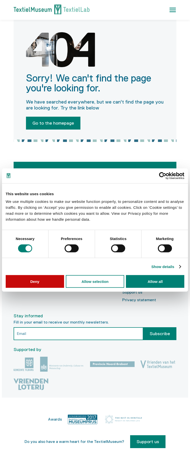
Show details (162, 266)
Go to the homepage (53, 123)
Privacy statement (139, 300)
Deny (34, 281)
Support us (132, 292)
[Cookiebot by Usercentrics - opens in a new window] (162, 175)
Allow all (155, 281)
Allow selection (94, 281)
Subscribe (160, 333)
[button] (172, 10)
